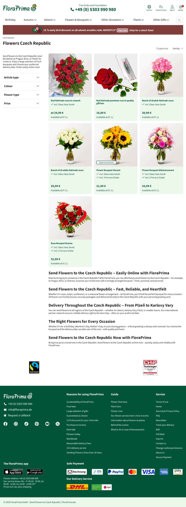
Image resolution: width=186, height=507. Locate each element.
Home (159, 406)
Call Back (160, 434)
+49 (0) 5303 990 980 (93, 9)
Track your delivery (165, 424)
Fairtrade (71, 429)
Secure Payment (163, 457)
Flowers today (73, 434)
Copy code (122, 30)
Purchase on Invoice (76, 424)
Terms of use (162, 401)
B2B (158, 429)
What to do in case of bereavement (127, 429)
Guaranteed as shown (77, 415)
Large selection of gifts (77, 411)
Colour (8, 86)
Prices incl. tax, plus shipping (17, 486)
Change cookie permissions (169, 447)
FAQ (158, 415)
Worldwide (72, 438)
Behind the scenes (120, 424)
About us (160, 452)
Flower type (11, 95)
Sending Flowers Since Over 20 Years (84, 452)
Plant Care (116, 406)
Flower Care (117, 411)
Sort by (178, 48)
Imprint (159, 438)
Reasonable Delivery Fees (79, 443)
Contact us (161, 443)
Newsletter (161, 420)
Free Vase (71, 406)
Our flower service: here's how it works (130, 415)
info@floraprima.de (20, 410)
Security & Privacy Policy (167, 411)
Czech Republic (8, 38)
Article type (11, 77)
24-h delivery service (76, 447)
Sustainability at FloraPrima (80, 401)
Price (7, 103)
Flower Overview (119, 401)
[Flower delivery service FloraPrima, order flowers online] (20, 11)
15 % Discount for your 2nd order (83, 420)
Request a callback (19, 415)
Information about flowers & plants (128, 420)
